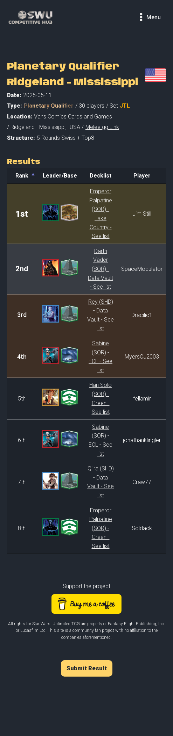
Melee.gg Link (102, 127)
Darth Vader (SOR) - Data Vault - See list (100, 269)
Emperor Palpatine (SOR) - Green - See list (100, 528)
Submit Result (87, 668)
